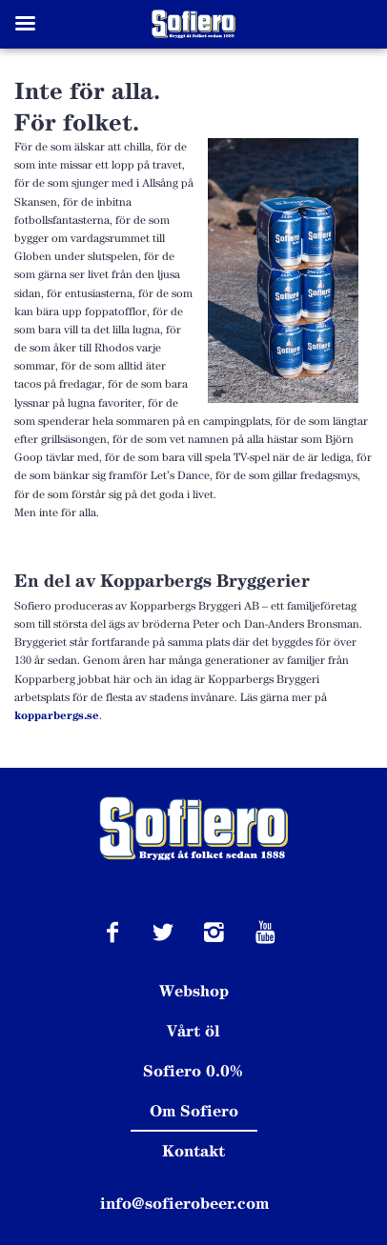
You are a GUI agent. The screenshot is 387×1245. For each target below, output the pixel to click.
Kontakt (193, 1150)
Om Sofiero (194, 1110)
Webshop (194, 990)
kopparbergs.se (56, 715)
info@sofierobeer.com (184, 1203)
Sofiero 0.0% (193, 1070)
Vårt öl (193, 1030)
